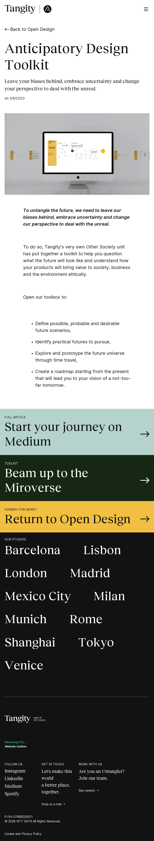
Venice (24, 665)
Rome (85, 619)
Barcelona (32, 550)
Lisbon (102, 550)
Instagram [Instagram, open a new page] (15, 770)
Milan (109, 596)
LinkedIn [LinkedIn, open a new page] (14, 778)
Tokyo (96, 642)
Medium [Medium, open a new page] (13, 786)
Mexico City (38, 596)
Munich (26, 619)
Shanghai (30, 642)
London (26, 573)
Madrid (90, 573)
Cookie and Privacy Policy (23, 834)
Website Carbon (16, 746)
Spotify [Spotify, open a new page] (12, 793)
